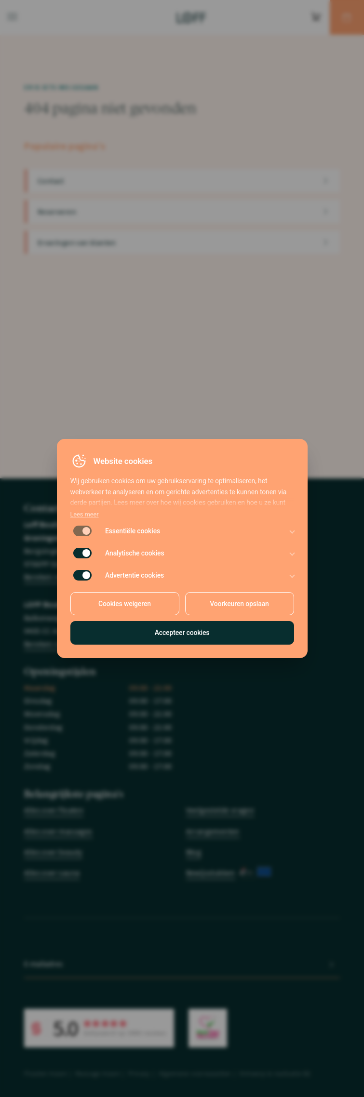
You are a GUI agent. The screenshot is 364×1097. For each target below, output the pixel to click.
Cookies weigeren (124, 604)
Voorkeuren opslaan (239, 604)
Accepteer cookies (182, 632)
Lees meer (84, 514)
